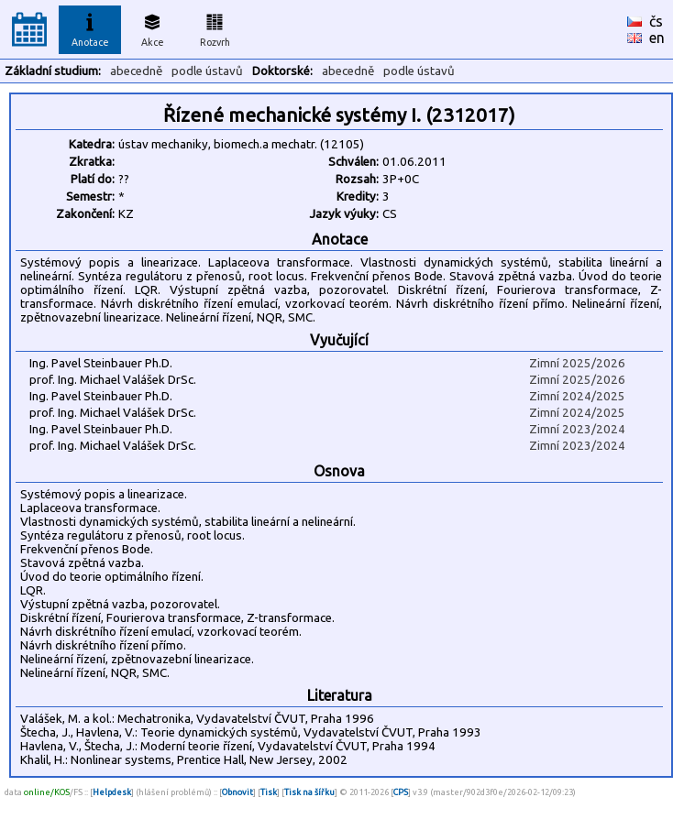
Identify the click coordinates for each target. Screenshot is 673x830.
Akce (152, 27)
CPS (400, 792)
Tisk (268, 792)
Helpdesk (112, 792)
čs (656, 21)
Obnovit (237, 792)
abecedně (136, 71)
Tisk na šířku (309, 792)
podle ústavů (207, 71)
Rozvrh (215, 27)
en (657, 37)
